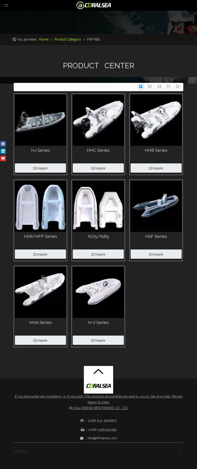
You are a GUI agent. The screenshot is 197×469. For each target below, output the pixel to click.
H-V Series (98, 322)
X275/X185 (98, 236)
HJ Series (40, 150)
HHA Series (40, 322)
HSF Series (156, 236)
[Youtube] (3, 158)
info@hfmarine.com (102, 438)
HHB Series (156, 150)
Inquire (40, 168)
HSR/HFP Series (40, 236)
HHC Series (98, 150)
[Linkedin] (3, 151)
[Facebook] (3, 144)
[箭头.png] (98, 371)
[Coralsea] (98, 386)
